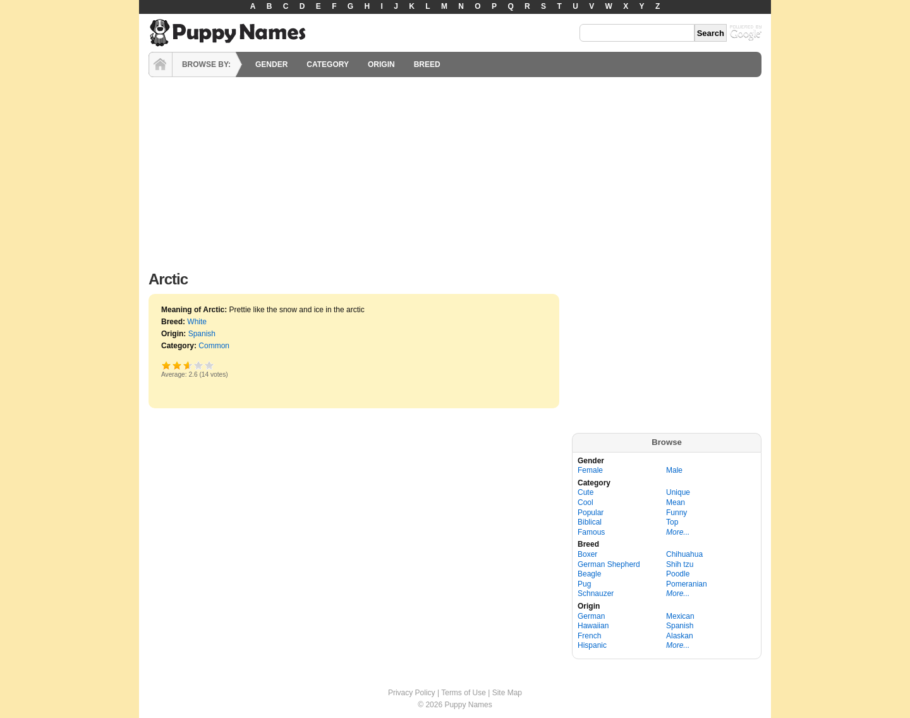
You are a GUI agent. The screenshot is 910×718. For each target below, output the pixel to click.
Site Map (507, 692)
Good (186, 365)
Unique (678, 492)
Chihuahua (684, 554)
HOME (161, 64)
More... (677, 532)
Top (672, 522)
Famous (591, 532)
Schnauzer (596, 593)
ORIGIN (381, 64)
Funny (676, 512)
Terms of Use (463, 692)
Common (213, 345)
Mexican (680, 616)
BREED (427, 64)
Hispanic (592, 645)
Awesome (209, 365)
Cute (585, 492)
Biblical (590, 522)
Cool (585, 502)
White (197, 321)
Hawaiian (593, 625)
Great (198, 365)
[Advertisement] (455, 170)
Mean (675, 502)
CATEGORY (327, 64)
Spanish (201, 333)
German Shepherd (609, 564)
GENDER (271, 64)
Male (674, 470)
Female (590, 470)
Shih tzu (679, 564)
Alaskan (679, 635)
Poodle (677, 573)
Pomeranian (686, 584)
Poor (166, 365)
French (589, 635)
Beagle (589, 573)
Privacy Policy (411, 692)
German (591, 616)
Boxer (587, 554)
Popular (591, 512)
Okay (177, 365)
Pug (584, 584)
